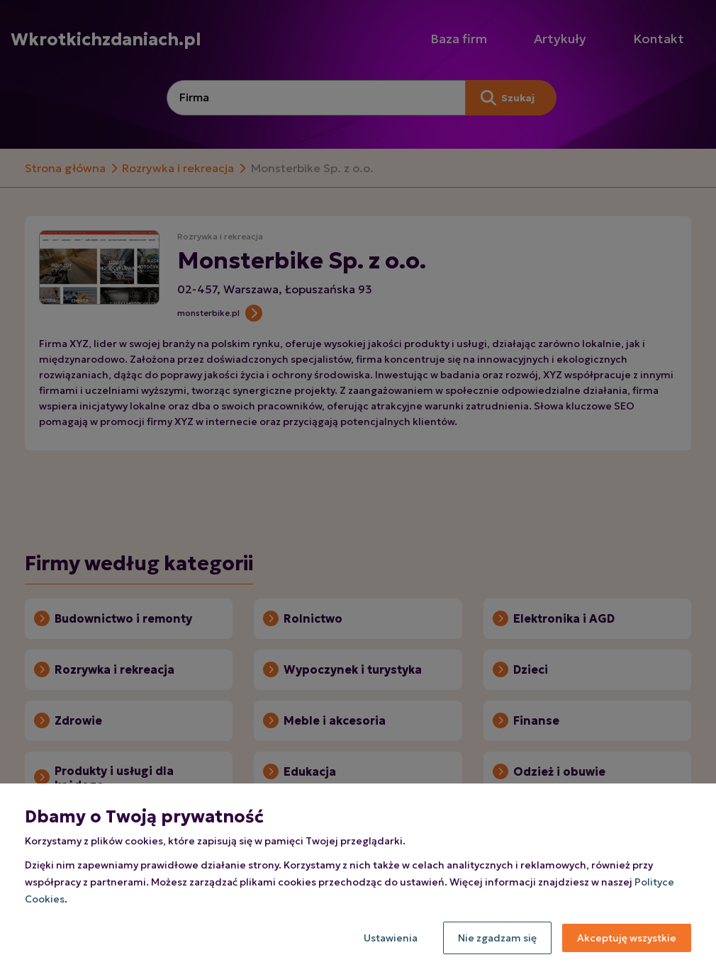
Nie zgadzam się (497, 938)
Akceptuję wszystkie (626, 938)
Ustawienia (391, 938)
